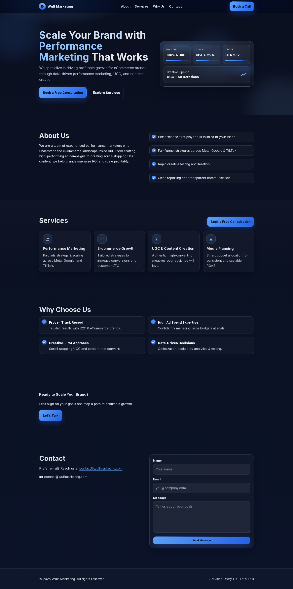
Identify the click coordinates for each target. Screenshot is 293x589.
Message (159, 499)
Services (142, 6)
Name (157, 462)
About (125, 6)
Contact (175, 6)
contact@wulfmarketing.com (101, 470)
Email (157, 480)
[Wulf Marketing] (56, 6)
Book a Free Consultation (63, 93)
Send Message (201, 541)
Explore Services (106, 93)
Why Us (159, 6)
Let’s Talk (50, 417)
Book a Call (242, 6)
